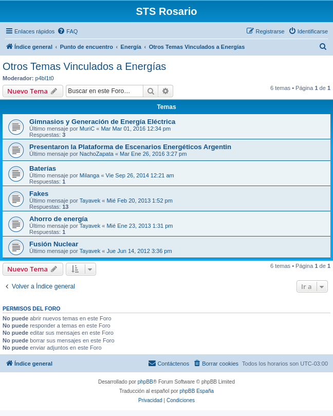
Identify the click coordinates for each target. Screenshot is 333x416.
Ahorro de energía (58, 219)
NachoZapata (97, 154)
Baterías (42, 168)
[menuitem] (67, 31)
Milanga (90, 175)
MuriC (87, 128)
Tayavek (90, 200)
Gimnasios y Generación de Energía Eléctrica (102, 121)
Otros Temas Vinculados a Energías (84, 66)
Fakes (38, 193)
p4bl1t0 (44, 78)
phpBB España (196, 391)
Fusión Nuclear (53, 244)
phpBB (145, 382)
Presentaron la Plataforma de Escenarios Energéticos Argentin (130, 147)
